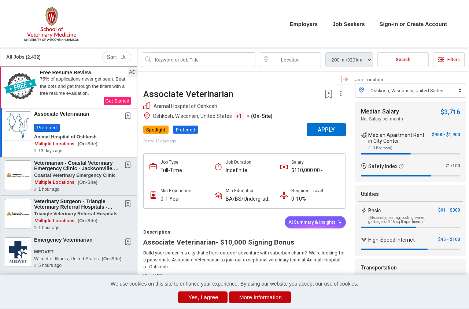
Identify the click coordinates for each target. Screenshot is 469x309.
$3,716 (450, 112)
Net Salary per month (382, 119)
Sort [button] (116, 57)
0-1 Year (170, 199)
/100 (455, 165)
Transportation (379, 268)
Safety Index (383, 166)
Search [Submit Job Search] (403, 59)
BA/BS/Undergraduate (250, 199)
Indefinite (236, 170)
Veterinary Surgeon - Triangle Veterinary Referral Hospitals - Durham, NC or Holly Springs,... (72, 207)
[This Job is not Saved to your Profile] (129, 116)
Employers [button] (303, 24)
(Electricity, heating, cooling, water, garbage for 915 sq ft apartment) (396, 220)
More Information (260, 297)
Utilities (370, 194)
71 (447, 165)
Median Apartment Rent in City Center (396, 138)
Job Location (369, 79)
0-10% (298, 199)
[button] (68, 87)
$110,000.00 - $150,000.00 (307, 170)
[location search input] (295, 59)
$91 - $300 (449, 210)
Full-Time (171, 170)
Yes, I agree (203, 297)
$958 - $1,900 (446, 134)
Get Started (117, 101)
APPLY (326, 129)
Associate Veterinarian (61, 114)
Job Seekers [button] (348, 24)
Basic (374, 210)
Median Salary (380, 111)
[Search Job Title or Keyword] (203, 59)
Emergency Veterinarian (63, 240)
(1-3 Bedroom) (380, 148)
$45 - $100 (449, 239)
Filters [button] (449, 59)
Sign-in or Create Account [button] (413, 24)
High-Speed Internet (391, 240)
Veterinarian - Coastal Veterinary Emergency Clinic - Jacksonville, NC (74, 168)
